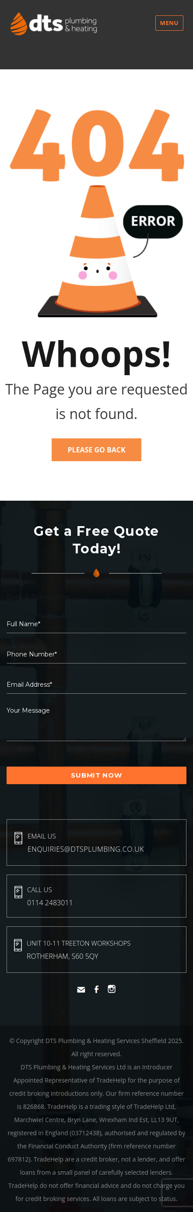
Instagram (112, 989)
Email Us (42, 836)
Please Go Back (96, 450)
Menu (169, 23)
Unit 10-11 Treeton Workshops (78, 943)
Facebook (96, 989)
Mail (81, 989)
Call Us (39, 889)
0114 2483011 (50, 902)
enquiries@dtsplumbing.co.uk (86, 849)
